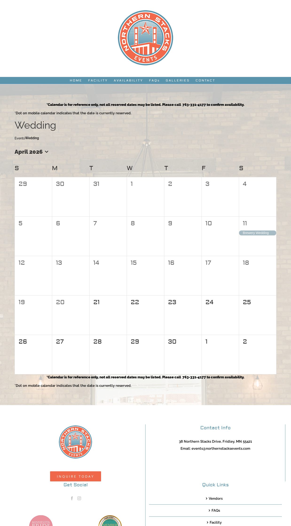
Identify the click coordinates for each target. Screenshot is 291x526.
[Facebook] (72, 498)
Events (20, 138)
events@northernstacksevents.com (221, 448)
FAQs (216, 510)
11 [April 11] (245, 223)
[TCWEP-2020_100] (110, 517)
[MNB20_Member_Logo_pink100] (41, 517)
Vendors (216, 498)
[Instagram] (79, 498)
